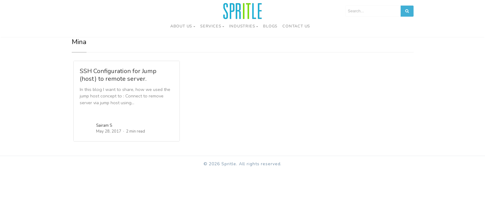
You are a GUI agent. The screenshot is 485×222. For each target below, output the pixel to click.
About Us (181, 26)
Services (210, 26)
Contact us (296, 26)
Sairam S (104, 125)
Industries (242, 26)
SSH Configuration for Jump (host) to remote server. (118, 75)
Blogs (270, 26)
